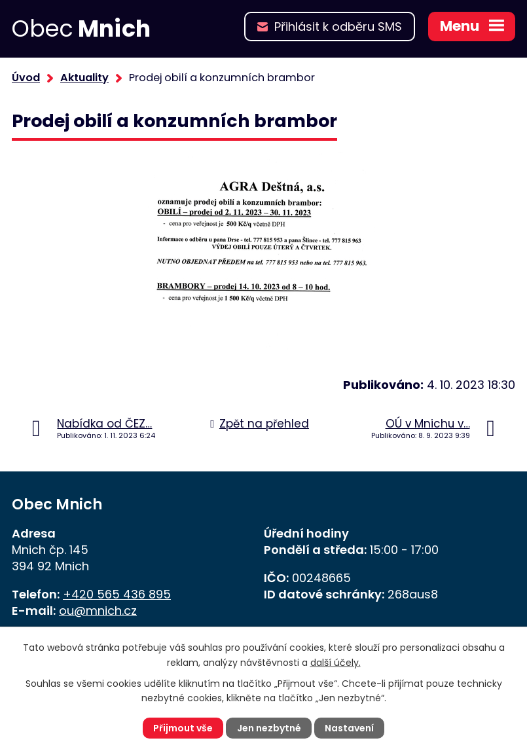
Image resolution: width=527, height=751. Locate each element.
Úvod (26, 77)
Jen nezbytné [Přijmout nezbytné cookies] (269, 728)
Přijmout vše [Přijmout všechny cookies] (183, 728)
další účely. (335, 662)
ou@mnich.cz (98, 610)
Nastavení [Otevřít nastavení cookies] (349, 728)
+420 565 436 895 (117, 594)
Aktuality (84, 77)
